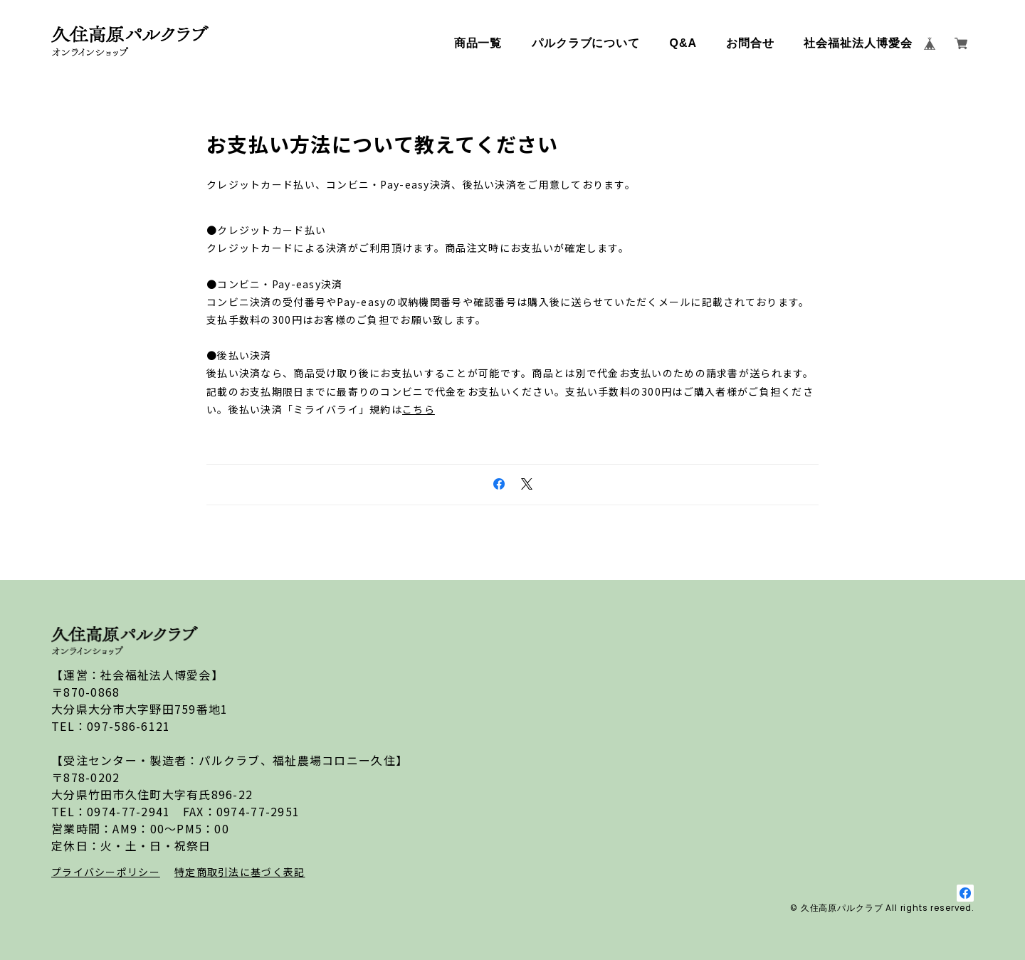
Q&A (683, 43)
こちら (418, 409)
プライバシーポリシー (105, 871)
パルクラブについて (586, 43)
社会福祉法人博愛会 (858, 43)
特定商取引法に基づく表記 (239, 871)
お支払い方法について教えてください (382, 144)
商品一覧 (478, 43)
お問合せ (750, 43)
